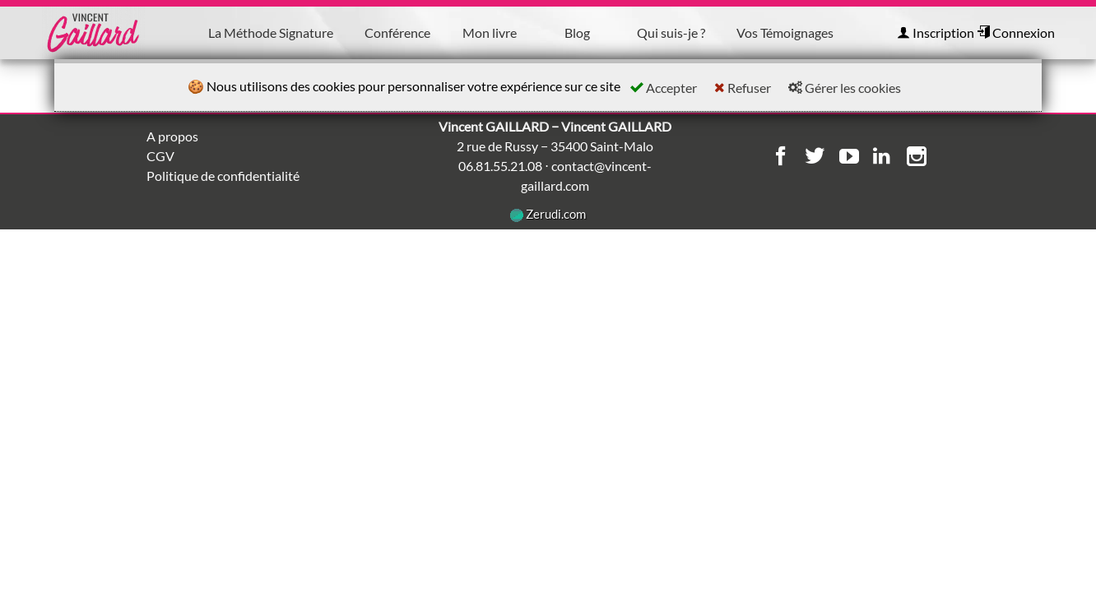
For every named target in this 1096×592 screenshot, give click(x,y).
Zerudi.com (548, 213)
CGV (160, 156)
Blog (577, 32)
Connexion (1016, 32)
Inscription (935, 32)
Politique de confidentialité (223, 175)
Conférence (397, 32)
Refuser (742, 87)
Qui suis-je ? (671, 32)
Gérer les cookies (844, 87)
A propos (172, 136)
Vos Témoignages (785, 32)
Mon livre (489, 32)
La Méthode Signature (270, 32)
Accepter (663, 87)
